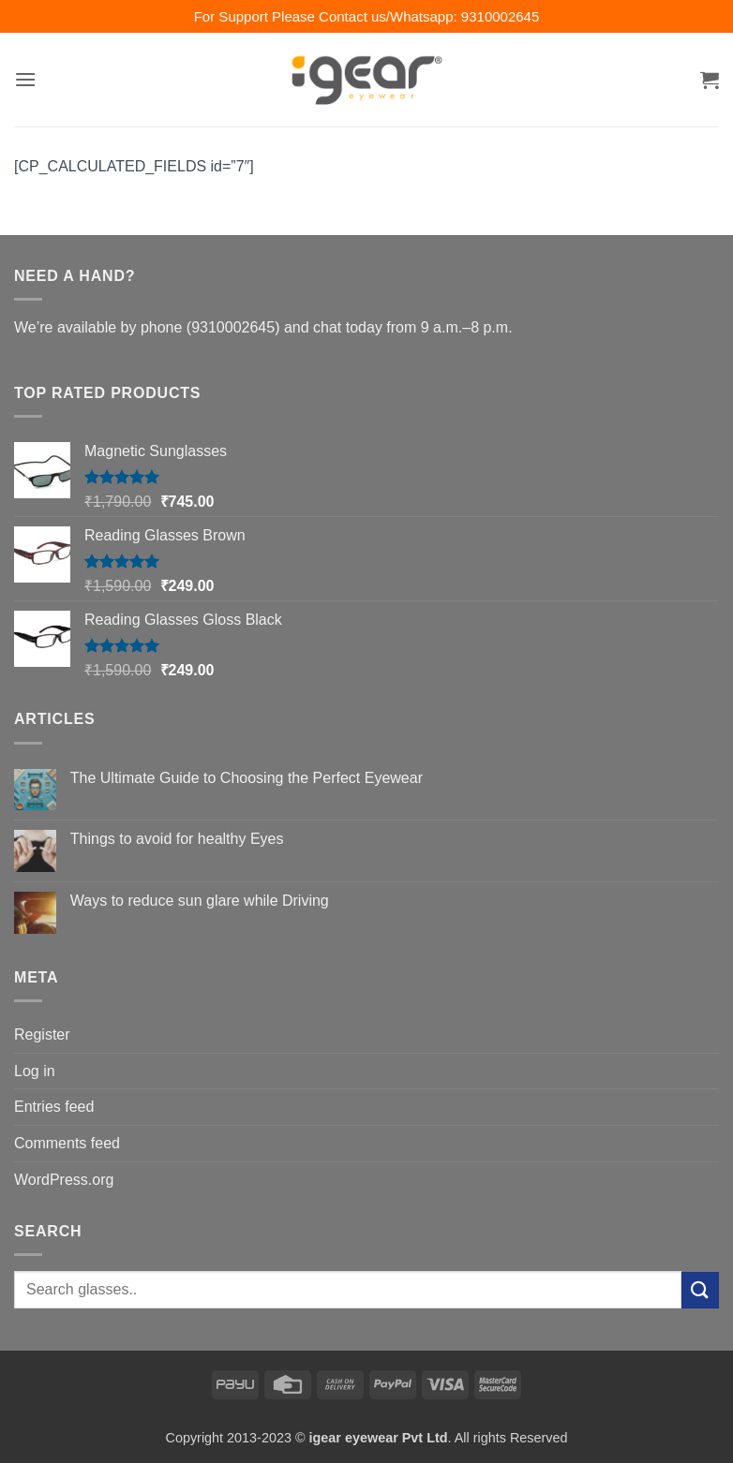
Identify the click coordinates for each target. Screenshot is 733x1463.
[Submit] (700, 1290)
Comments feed (67, 1143)
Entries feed (54, 1107)
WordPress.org (63, 1180)
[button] (25, 79)
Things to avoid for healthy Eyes (177, 839)
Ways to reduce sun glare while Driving (199, 901)
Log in (34, 1071)
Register (42, 1034)
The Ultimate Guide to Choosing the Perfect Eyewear (246, 778)
